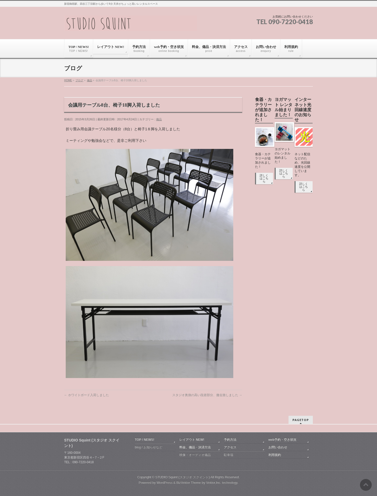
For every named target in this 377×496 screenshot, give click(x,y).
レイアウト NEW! (191, 439)
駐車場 (228, 455)
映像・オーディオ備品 (195, 455)
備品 (89, 80)
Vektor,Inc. (213, 482)
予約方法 (230, 439)
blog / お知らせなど (148, 447)
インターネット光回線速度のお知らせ (303, 109)
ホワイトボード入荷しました (86, 395)
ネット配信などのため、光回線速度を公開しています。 (302, 164)
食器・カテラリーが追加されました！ (263, 109)
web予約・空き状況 (282, 439)
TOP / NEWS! (144, 439)
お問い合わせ (277, 447)
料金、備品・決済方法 (195, 447)
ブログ (79, 80)
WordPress (165, 482)
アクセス (230, 447)
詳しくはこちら (264, 178)
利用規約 (274, 455)
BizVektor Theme (188, 482)
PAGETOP (300, 420)
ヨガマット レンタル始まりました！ (283, 107)
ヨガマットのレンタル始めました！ (282, 155)
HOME (68, 80)
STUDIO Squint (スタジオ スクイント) (182, 477)
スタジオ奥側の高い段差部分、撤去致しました (207, 395)
